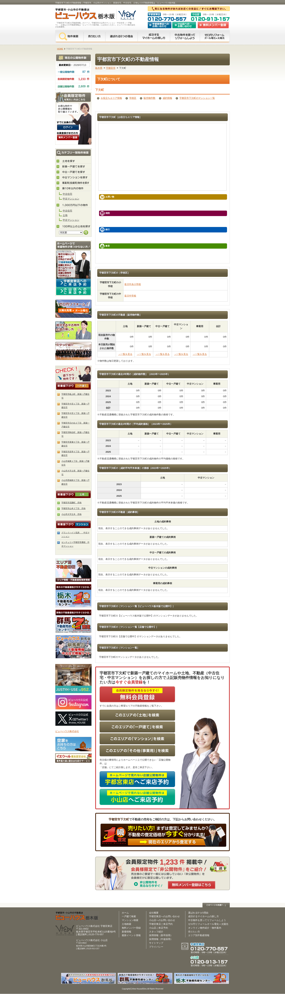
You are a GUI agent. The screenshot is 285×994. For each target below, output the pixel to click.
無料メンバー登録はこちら (191, 885)
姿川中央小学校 (132, 284)
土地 (65, 215)
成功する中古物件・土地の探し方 (73, 329)
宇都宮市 (110, 68)
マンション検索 (130, 920)
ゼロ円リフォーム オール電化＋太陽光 (215, 36)
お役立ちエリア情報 (111, 98)
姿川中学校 (130, 295)
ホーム (125, 912)
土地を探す (73, 161)
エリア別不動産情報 (198, 935)
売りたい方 (94, 36)
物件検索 (69, 36)
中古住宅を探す (73, 172)
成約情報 (167, 98)
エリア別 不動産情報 (73, 570)
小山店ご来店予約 (158, 927)
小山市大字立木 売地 (71, 514)
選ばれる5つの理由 (121, 36)
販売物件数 (149, 98)
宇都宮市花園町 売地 (71, 502)
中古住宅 (67, 194)
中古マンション (71, 198)
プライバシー (156, 946)
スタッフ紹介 (73, 350)
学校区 (132, 98)
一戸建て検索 (129, 916)
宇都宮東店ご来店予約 (161, 924)
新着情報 (126, 931)
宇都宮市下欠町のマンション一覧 (197, 98)
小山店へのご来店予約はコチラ (73, 291)
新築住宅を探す (73, 166)
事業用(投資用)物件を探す (73, 183)
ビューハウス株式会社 (67, 731)
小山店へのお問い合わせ (184, 25)
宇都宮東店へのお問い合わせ (159, 25)
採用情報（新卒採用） (161, 935)
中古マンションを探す (73, 177)
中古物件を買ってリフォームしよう (207, 920)
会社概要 (153, 912)
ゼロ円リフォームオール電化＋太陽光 (208, 924)
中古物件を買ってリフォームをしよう (185, 36)
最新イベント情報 (131, 935)
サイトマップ (156, 943)
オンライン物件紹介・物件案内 (204, 927)
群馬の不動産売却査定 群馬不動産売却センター (73, 621)
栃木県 (98, 68)
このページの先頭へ (216, 905)
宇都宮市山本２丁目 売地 (73, 508)
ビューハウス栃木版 (77, 916)
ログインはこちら (68, 127)
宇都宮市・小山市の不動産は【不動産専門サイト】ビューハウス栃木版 (81, 14)
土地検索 (126, 924)
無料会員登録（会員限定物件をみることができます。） (68, 137)
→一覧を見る (125, 354)
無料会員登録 (213, 25)
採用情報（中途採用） (161, 939)
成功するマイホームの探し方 (154, 36)
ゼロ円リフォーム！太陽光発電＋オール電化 (73, 309)
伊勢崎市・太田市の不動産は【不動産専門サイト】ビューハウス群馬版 (73, 647)
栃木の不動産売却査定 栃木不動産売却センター (73, 596)
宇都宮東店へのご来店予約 (73, 283)
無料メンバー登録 (131, 927)
